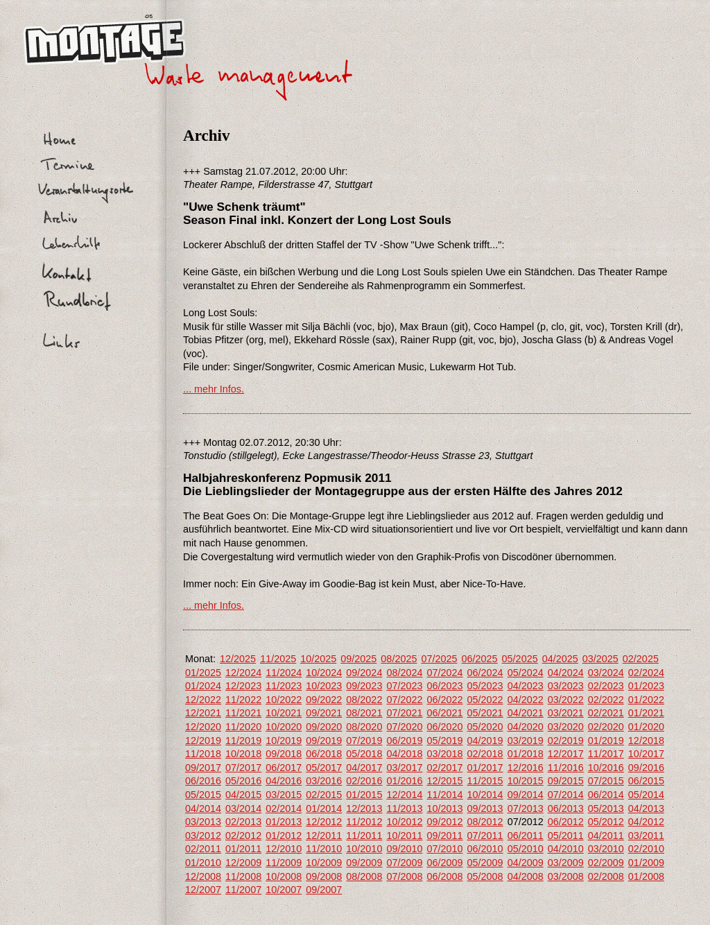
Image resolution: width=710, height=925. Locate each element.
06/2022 (444, 699)
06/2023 (444, 685)
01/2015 (364, 794)
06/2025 (480, 658)
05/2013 (606, 808)
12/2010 (284, 848)
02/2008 (606, 876)
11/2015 (485, 780)
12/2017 (566, 753)
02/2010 (646, 848)
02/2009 (606, 862)
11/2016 (566, 767)
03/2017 (404, 767)
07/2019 (364, 740)
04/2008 (526, 876)
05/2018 (364, 753)
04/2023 (526, 685)
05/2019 (444, 740)
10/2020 (284, 726)
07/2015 (606, 780)
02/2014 (284, 808)
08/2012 (485, 821)
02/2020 (606, 726)
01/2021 (646, 712)
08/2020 (364, 726)
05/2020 (485, 726)
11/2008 (243, 876)
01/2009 (646, 862)
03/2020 (566, 726)
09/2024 (364, 672)
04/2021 (526, 712)
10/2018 (243, 753)
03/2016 (324, 780)
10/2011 (404, 835)
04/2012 (646, 821)
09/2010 (404, 848)
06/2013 (566, 808)
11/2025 (278, 658)
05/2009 (485, 862)
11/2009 (284, 862)
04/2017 (364, 767)
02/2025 (641, 658)
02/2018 (485, 753)
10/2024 (324, 672)
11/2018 (203, 753)
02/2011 (203, 848)
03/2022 (566, 699)
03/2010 (606, 848)
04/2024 (566, 672)
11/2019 (243, 740)
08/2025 (399, 658)
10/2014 (485, 794)
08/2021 (364, 712)
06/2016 (203, 780)
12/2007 (203, 889)
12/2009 (243, 862)
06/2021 (444, 712)
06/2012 (566, 821)
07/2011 (485, 835)
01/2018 (526, 753)
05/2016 (243, 780)
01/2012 (284, 835)
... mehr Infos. (213, 389)
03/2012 (203, 835)
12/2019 (203, 740)
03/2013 (203, 821)
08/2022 (364, 699)
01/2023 (646, 685)
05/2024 (526, 672)
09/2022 (324, 699)
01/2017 (485, 767)
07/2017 (243, 767)
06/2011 (526, 835)
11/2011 (364, 835)
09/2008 (324, 876)
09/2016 (646, 767)
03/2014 (243, 808)
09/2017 (203, 767)
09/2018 (284, 753)
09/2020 (324, 726)
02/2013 (243, 821)
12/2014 (404, 794)
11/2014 (444, 794)
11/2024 (284, 672)
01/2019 (606, 740)
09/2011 (444, 835)
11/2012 (364, 821)
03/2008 (566, 876)
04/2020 (526, 726)
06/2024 (485, 672)
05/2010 (526, 848)
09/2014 (526, 794)
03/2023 (566, 685)
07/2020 (404, 726)
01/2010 (203, 862)
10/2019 (284, 740)
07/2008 (404, 876)
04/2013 (646, 808)
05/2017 (324, 767)
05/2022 (485, 699)
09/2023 (364, 685)
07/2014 (566, 794)
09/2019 (324, 740)
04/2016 (284, 780)
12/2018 (646, 740)
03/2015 (284, 794)
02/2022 (606, 699)
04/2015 (243, 794)
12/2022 (203, 699)
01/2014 (324, 808)
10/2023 (324, 685)
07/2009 (404, 862)
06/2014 (606, 794)
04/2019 (485, 740)
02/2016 (364, 780)
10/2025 (318, 658)
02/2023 (606, 685)
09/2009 (364, 862)
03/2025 (600, 658)
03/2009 (566, 862)
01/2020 (646, 726)
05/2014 (646, 794)
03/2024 (606, 672)
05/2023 (485, 685)
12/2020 (203, 726)
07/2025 (439, 658)
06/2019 (404, 740)
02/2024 (646, 672)
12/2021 (203, 712)
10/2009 (324, 862)
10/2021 (284, 712)
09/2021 (324, 712)
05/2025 (520, 658)
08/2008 (364, 876)
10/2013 (444, 808)
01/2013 (284, 821)
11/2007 (243, 889)
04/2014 (203, 808)
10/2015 (526, 780)
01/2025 (203, 672)
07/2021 (404, 712)
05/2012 (606, 821)
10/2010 (364, 848)
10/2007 (284, 889)
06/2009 (444, 862)
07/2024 (444, 672)
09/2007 (324, 889)
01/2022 (646, 699)
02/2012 (243, 835)
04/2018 (404, 753)
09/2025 (358, 658)
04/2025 (560, 658)
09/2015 (566, 780)
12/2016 (526, 767)
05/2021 (485, 712)
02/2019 (566, 740)
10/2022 (284, 699)
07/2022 (404, 699)
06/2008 (444, 876)
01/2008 (646, 876)
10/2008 (284, 876)
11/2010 (324, 848)
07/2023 (404, 685)
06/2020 (444, 726)
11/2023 (284, 685)
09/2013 (485, 808)
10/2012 (404, 821)
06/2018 (324, 753)
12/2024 (243, 672)
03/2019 (526, 740)
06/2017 (284, 767)
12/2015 (444, 780)
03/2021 (566, 712)
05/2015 (203, 794)
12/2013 (364, 808)
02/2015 (324, 794)
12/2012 (324, 821)
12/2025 (238, 658)
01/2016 (404, 780)
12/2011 (324, 835)
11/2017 (606, 753)
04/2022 (526, 699)
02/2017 (444, 767)
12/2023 (243, 685)
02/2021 (606, 712)
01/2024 (203, 685)
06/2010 (485, 848)
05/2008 (485, 876)
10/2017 (646, 753)
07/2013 (526, 808)
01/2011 (243, 848)
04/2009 (526, 862)
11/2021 (243, 712)
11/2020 (243, 726)
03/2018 (444, 753)
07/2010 (444, 848)
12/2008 (203, 876)
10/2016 (606, 767)
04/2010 (566, 848)
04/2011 (606, 835)
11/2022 (243, 699)
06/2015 (646, 780)
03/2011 (646, 835)
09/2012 (444, 821)
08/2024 (404, 672)
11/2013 (404, 808)
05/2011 (566, 835)
